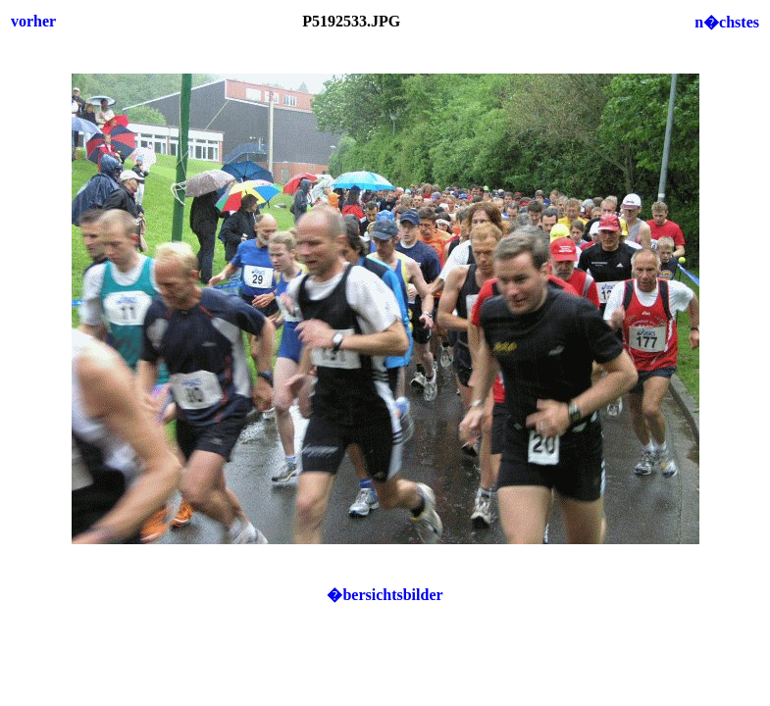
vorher (33, 21)
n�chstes (726, 22)
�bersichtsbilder (384, 594)
